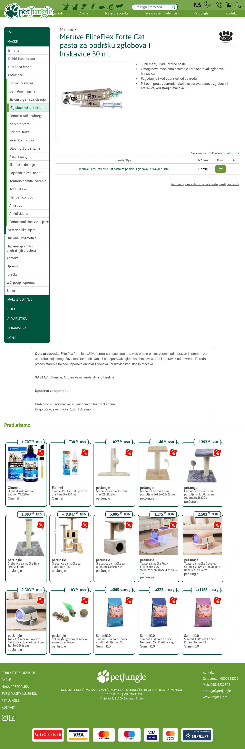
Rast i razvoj (18, 156)
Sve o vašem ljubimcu (161, 17)
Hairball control (21, 197)
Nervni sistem (19, 124)
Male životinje (19, 299)
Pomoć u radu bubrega (26, 116)
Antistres (15, 205)
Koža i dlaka (18, 189)
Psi (9, 32)
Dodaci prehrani (21, 83)
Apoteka (13, 258)
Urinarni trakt (19, 132)
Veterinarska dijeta (22, 230)
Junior (11, 290)
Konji (11, 338)
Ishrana (13, 50)
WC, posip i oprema (21, 282)
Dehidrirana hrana (21, 59)
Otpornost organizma (24, 148)
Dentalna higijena (22, 91)
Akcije (83, 17)
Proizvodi (56, 17)
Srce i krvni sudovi (22, 140)
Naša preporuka (117, 17)
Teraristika (17, 328)
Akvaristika (17, 318)
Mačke (12, 41)
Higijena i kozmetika (21, 238)
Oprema (13, 266)
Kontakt (231, 17)
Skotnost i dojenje (22, 165)
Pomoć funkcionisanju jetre (29, 222)
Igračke (12, 274)
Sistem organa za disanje (27, 99)
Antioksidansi (19, 213)
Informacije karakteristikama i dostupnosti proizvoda (205, 184)
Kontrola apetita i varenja (27, 181)
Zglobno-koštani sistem (27, 107)
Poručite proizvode (19, 673)
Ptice (11, 309)
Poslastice (15, 75)
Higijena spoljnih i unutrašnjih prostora (21, 248)
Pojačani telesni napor (25, 173)
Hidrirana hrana (19, 67)
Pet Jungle (201, 17)
